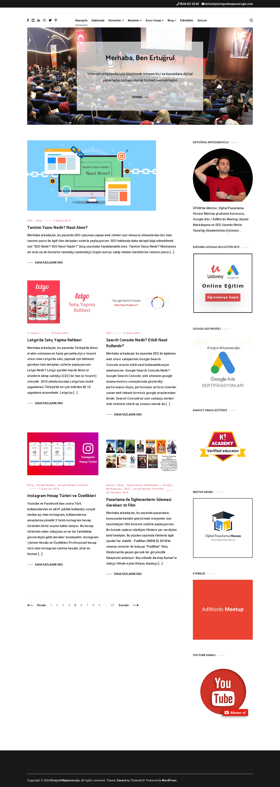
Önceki (41, 605)
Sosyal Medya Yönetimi (73, 485)
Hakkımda (97, 20)
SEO (29, 220)
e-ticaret (33, 333)
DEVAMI (137, 97)
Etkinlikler (186, 20)
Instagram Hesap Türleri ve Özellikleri (61, 496)
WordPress (169, 780)
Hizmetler (114, 20)
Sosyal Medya (45, 485)
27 (113, 605)
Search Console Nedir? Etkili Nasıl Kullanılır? (136, 343)
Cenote (121, 780)
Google (167, 485)
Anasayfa (81, 20)
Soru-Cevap (153, 20)
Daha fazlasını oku (49, 262)
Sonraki (124, 605)
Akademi (133, 20)
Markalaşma (113, 488)
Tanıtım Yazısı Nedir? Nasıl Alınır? (57, 227)
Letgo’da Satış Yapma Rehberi (54, 340)
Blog (171, 20)
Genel (110, 485)
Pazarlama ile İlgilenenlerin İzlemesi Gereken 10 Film (138, 502)
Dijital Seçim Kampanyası (143, 485)
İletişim (202, 20)
